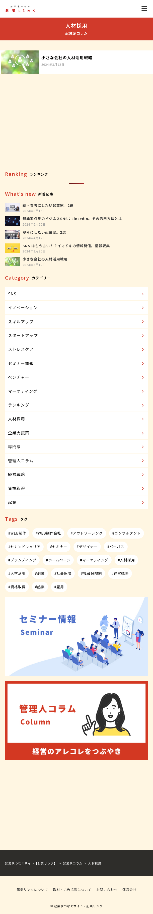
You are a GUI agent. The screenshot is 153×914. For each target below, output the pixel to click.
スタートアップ (76, 335)
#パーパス (115, 546)
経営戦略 (76, 474)
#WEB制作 (17, 533)
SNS (76, 294)
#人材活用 (17, 573)
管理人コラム (76, 461)
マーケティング (76, 391)
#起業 (40, 586)
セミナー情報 (76, 363)
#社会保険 (62, 573)
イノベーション (76, 307)
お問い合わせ (106, 889)
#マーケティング (94, 559)
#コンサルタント (126, 533)
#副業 (40, 573)
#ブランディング (22, 559)
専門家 (76, 446)
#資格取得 (17, 586)
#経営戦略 (120, 573)
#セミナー (58, 546)
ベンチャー (76, 377)
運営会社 (129, 889)
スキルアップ (76, 321)
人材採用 (76, 419)
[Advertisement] (76, 129)
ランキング (76, 405)
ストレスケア (76, 349)
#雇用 (59, 586)
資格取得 (76, 488)
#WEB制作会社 (48, 533)
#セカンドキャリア (24, 546)
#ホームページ (58, 559)
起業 (76, 502)
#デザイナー (87, 546)
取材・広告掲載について (72, 889)
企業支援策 (76, 433)
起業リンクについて (32, 889)
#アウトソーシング (86, 533)
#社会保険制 (91, 573)
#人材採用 (126, 559)
